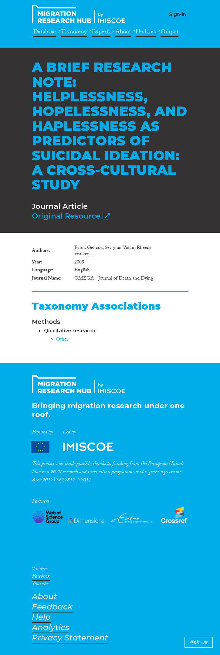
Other (62, 340)
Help (41, 617)
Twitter (40, 570)
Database (44, 33)
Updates (146, 33)
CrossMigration (80, 14)
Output (169, 33)
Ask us (199, 642)
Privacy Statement (70, 638)
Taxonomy (74, 33)
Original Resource (71, 216)
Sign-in (177, 14)
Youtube (40, 585)
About (123, 33)
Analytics (50, 627)
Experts (101, 33)
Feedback (52, 607)
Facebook (41, 577)
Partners (77, 446)
